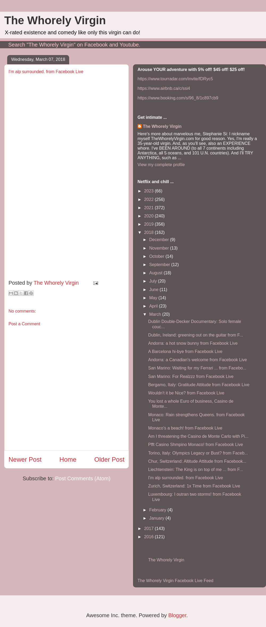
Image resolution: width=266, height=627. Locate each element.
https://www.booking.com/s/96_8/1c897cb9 (178, 98)
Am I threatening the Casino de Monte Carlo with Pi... (198, 436)
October (157, 256)
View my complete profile (161, 164)
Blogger (177, 615)
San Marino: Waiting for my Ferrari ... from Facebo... (197, 368)
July (153, 281)
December (159, 239)
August (156, 273)
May (154, 298)
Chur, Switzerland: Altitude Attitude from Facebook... (197, 461)
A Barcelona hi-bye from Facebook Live (185, 351)
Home (67, 459)
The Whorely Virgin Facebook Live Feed (175, 580)
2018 (149, 232)
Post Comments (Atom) (82, 478)
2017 (149, 528)
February (158, 510)
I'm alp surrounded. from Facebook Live (185, 477)
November (159, 248)
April (154, 306)
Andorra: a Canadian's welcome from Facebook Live (197, 359)
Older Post (109, 459)
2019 (149, 224)
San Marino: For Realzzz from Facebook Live (191, 376)
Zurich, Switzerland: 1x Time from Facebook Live (194, 486)
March (155, 314)
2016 (149, 537)
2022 (149, 199)
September (160, 264)
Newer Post (25, 459)
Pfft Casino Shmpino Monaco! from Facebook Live (195, 444)
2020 (149, 216)
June (154, 289)
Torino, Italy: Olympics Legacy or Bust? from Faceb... (198, 453)
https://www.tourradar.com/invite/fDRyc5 (175, 79)
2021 (149, 207)
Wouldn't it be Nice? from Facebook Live (186, 393)
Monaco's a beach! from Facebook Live (185, 428)
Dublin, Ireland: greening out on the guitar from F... (195, 335)
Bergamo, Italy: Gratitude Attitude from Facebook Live (199, 384)
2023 (149, 191)
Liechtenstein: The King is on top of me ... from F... (195, 469)
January (157, 518)
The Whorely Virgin (55, 20)
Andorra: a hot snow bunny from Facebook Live (193, 343)
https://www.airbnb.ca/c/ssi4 (164, 88)
